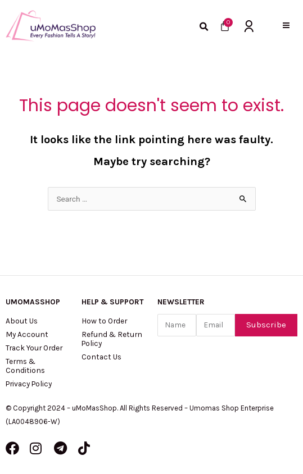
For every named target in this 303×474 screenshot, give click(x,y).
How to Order (104, 320)
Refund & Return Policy (112, 339)
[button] (286, 25)
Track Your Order (34, 347)
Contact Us (101, 356)
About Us (22, 320)
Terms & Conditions (25, 366)
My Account (27, 334)
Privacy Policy (29, 383)
